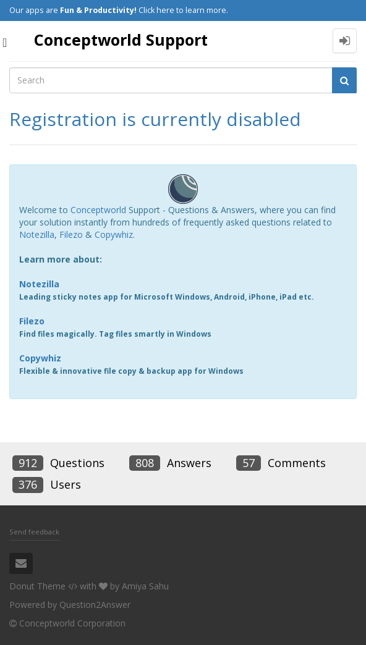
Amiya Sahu (145, 586)
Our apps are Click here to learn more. (118, 10)
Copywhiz (114, 234)
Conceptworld (98, 210)
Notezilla (36, 234)
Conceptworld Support (121, 39)
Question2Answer (94, 604)
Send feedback (34, 531)
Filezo (71, 234)
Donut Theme (37, 586)
